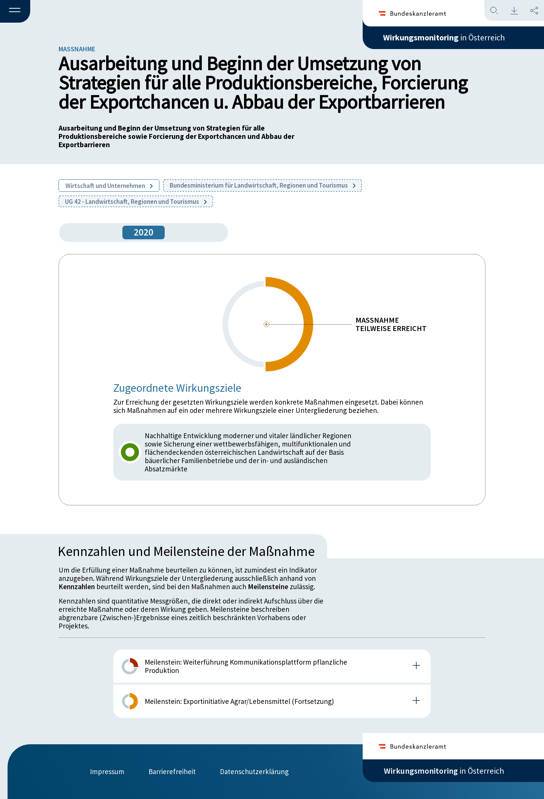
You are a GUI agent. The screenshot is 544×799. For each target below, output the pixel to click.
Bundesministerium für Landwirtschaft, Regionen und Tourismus (262, 185)
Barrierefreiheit (172, 771)
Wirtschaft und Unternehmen (109, 186)
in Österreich (444, 37)
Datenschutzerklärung (254, 771)
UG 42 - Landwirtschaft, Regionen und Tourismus (136, 201)
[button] (15, 11)
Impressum (107, 771)
